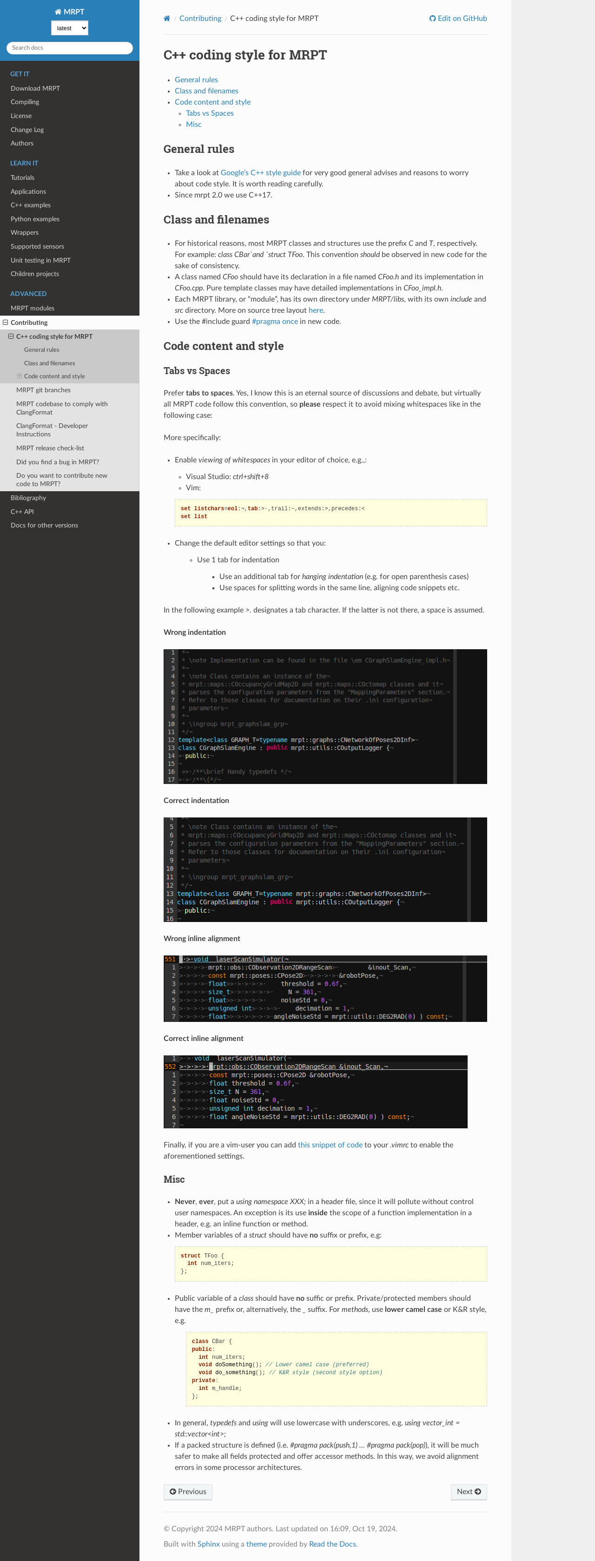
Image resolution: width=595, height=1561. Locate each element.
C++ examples (31, 205)
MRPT (73, 12)
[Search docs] (69, 48)
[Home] (167, 18)
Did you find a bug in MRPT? (57, 462)
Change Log (27, 129)
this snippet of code (330, 1145)
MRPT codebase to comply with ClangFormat (62, 408)
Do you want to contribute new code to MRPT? (61, 479)
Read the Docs (332, 1544)
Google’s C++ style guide (261, 173)
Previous (188, 1491)
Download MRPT (35, 88)
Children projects (35, 273)
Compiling (25, 102)
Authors (22, 143)
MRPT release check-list (50, 448)
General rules (42, 350)
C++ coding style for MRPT (50, 337)
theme (256, 1544)
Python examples (35, 219)
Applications (28, 191)
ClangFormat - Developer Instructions (52, 430)
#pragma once (275, 321)
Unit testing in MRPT (41, 260)
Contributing (25, 323)
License (21, 115)
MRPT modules (32, 308)
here (316, 310)
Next (469, 1491)
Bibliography (28, 497)
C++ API (22, 511)
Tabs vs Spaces (210, 113)
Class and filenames (49, 364)
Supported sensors (37, 246)
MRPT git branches (43, 390)
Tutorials (22, 177)
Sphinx (209, 1544)
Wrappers (25, 232)
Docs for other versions (44, 525)
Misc (194, 124)
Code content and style (51, 377)
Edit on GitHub (461, 18)
